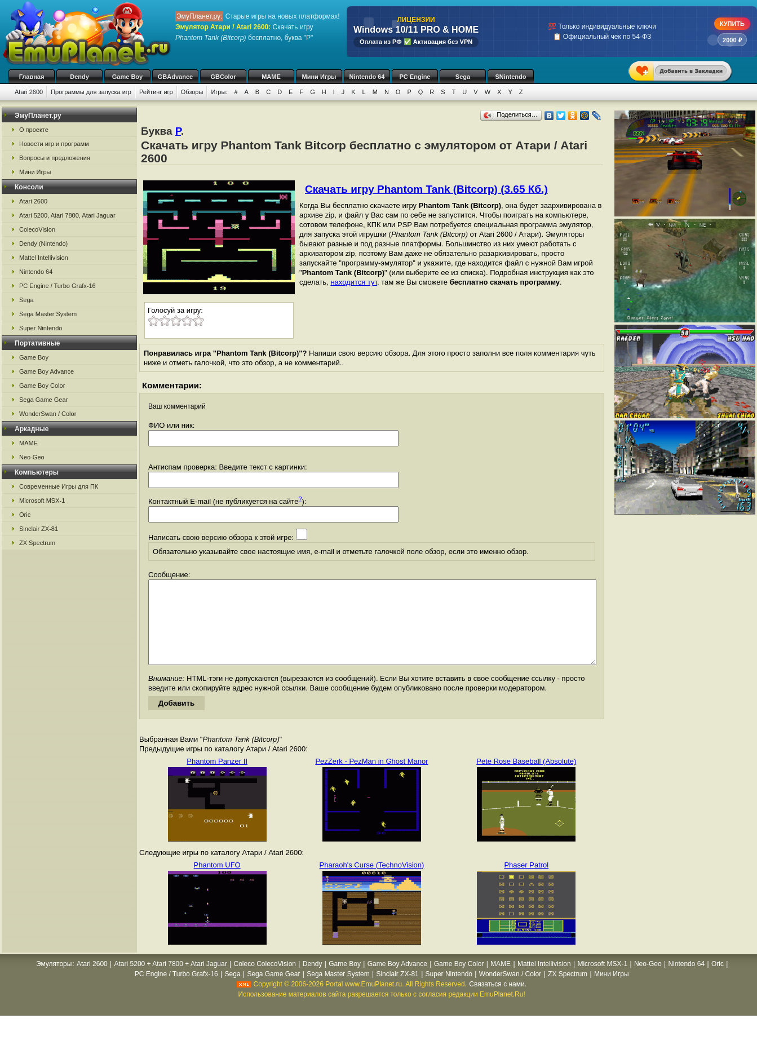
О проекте (33, 129)
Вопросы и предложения (54, 157)
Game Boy (127, 76)
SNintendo (510, 76)
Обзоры (192, 91)
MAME (271, 76)
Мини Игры (319, 76)
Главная (32, 76)
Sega (462, 76)
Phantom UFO (217, 882)
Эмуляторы (54, 981)
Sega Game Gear (43, 399)
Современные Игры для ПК (58, 486)
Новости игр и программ (54, 143)
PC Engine (414, 76)
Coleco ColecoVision (264, 981)
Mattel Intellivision (43, 257)
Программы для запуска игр (91, 91)
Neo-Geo (32, 457)
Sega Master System (48, 314)
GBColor (223, 76)
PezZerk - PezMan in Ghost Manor (371, 778)
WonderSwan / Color (47, 413)
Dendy (79, 76)
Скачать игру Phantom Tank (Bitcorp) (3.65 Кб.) (426, 189)
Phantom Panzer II (217, 778)
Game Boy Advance (46, 371)
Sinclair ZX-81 (38, 528)
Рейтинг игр (156, 91)
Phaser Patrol (526, 882)
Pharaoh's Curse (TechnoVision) (372, 882)
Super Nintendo (40, 328)
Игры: (219, 91)
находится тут (353, 282)
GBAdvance (175, 76)
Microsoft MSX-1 (42, 500)
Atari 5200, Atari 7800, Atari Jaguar (67, 215)
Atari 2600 (29, 91)
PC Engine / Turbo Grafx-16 (57, 285)
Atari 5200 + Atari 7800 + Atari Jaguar (170, 981)
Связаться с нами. (497, 1001)
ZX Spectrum (37, 542)
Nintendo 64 (367, 76)
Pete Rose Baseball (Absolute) (526, 778)
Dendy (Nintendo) (43, 243)
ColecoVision (37, 229)
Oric (24, 514)
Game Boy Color (42, 385)
